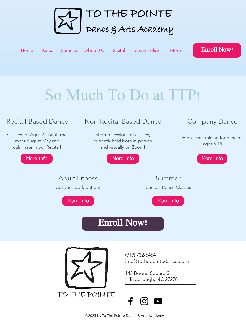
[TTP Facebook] (130, 301)
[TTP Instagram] (144, 301)
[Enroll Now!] (217, 50)
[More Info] (37, 159)
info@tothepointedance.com (157, 261)
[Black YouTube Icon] (158, 301)
